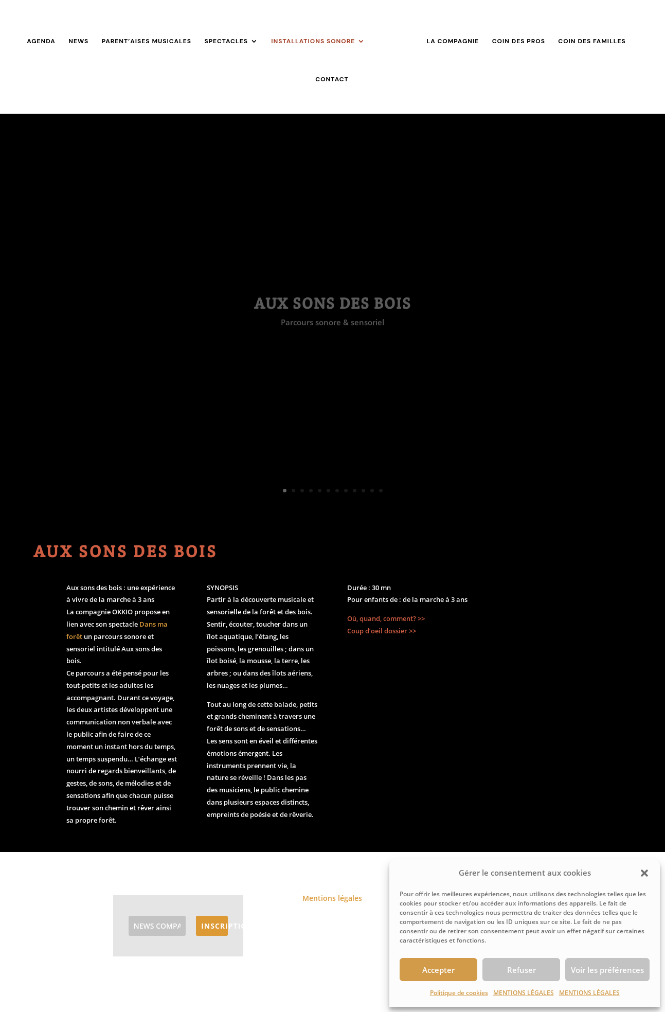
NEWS (78, 41)
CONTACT (331, 79)
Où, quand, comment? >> (386, 618)
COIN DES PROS (518, 41)
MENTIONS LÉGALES (523, 992)
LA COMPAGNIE (452, 41)
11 (372, 490)
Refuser (521, 970)
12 (381, 490)
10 (363, 490)
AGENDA (41, 41)
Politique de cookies (459, 992)
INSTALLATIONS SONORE (313, 41)
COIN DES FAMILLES (591, 41)
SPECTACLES (226, 41)
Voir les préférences (607, 970)
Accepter (438, 970)
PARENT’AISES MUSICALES (146, 41)
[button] (644, 873)
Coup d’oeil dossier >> (381, 630)
